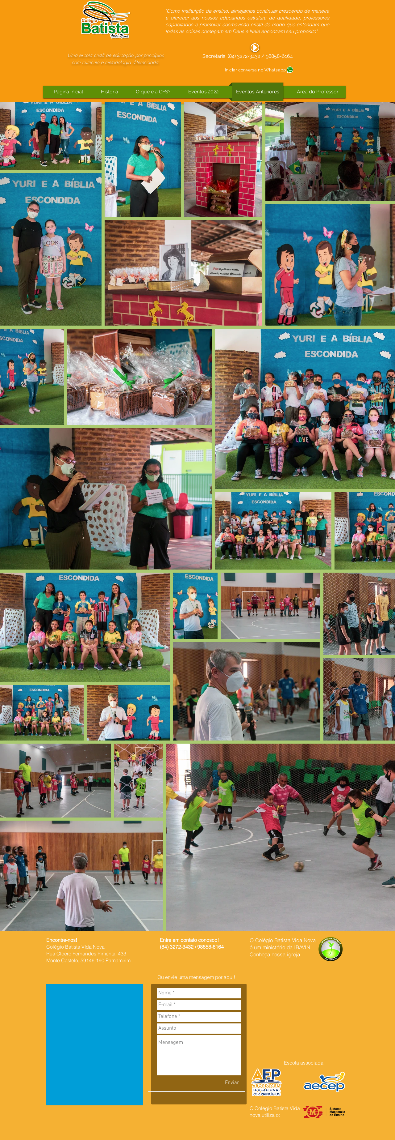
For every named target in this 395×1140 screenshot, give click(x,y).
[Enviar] (232, 1083)
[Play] (255, 47)
